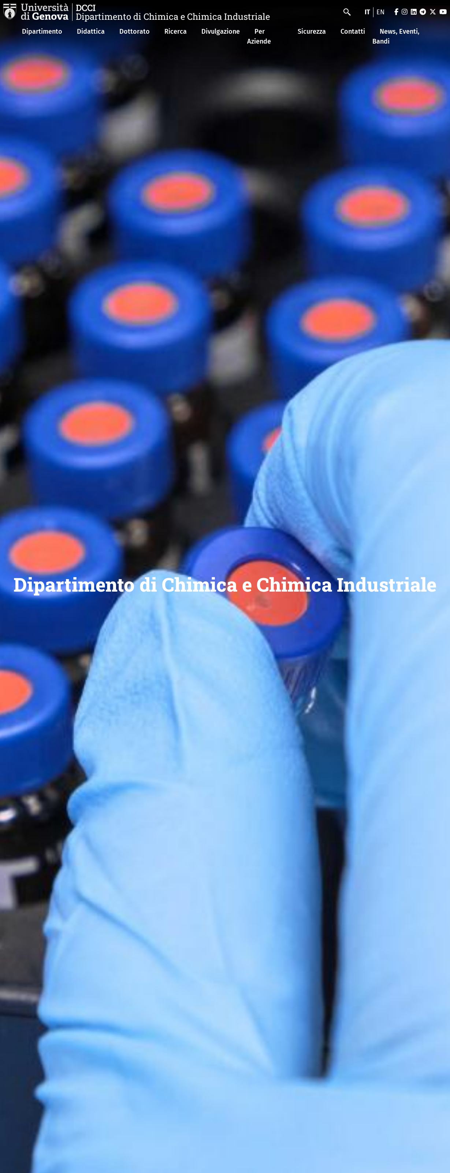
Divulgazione (220, 31)
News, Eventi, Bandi (395, 36)
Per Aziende (259, 36)
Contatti (353, 31)
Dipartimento (42, 31)
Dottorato (134, 31)
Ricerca (175, 31)
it (367, 12)
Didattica (91, 31)
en (380, 12)
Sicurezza (312, 31)
